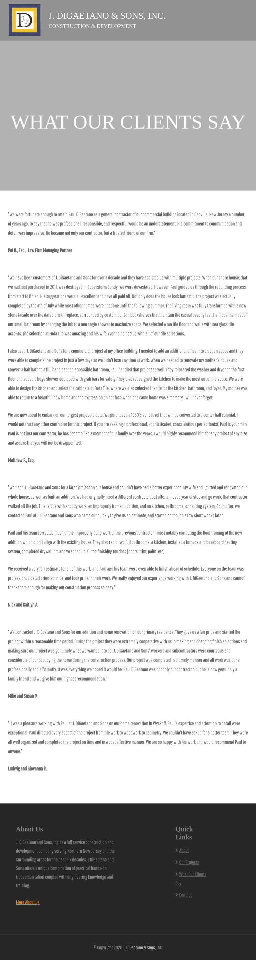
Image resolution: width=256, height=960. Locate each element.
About (184, 850)
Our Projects (189, 862)
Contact (185, 895)
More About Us (28, 902)
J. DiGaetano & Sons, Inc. (107, 16)
